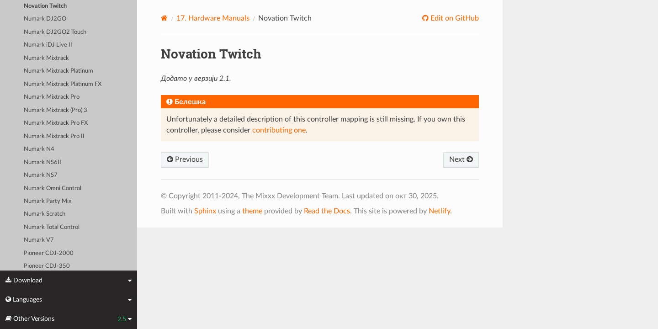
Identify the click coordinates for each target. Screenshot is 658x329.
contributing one (279, 130)
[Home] (164, 18)
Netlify (439, 211)
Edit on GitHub (454, 18)
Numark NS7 (41, 175)
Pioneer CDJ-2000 (49, 253)
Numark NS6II (42, 162)
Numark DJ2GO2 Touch (55, 32)
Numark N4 (39, 149)
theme (252, 211)
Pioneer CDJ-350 (47, 266)
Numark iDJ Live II (48, 45)
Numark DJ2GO (45, 19)
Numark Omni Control (52, 188)
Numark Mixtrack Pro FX (56, 123)
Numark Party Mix (47, 201)
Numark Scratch (44, 214)
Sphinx (205, 211)
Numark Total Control (52, 227)
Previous (185, 159)
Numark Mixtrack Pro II (54, 136)
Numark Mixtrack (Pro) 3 (55, 110)
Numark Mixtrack (46, 58)
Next (461, 159)
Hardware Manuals (212, 18)
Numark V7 (39, 240)
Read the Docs (327, 211)
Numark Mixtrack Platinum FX (62, 84)
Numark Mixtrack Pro (52, 97)
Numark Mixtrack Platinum (58, 71)
